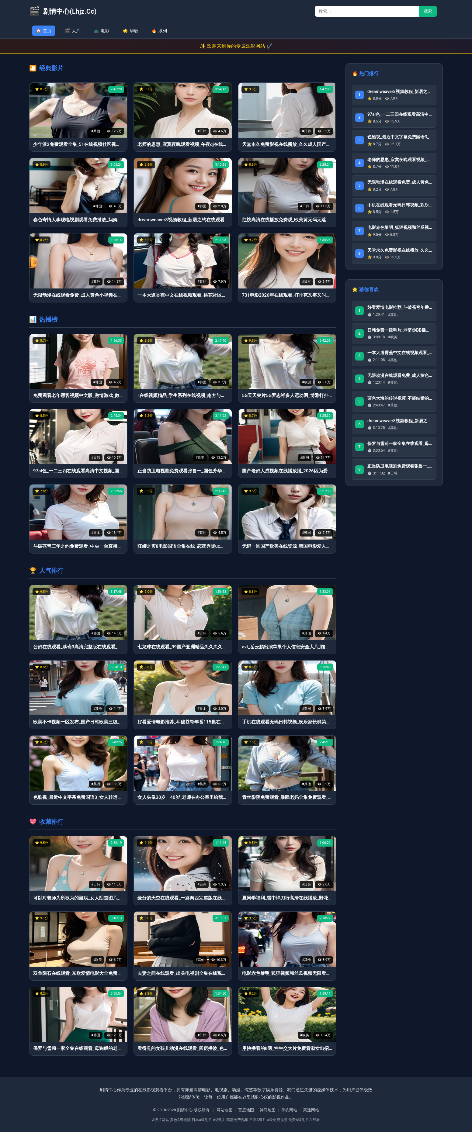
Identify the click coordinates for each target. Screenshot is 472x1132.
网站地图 (224, 1110)
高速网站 (311, 1110)
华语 (130, 30)
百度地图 (246, 1110)
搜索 (428, 11)
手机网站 (289, 1110)
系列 (159, 30)
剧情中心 (185, 1110)
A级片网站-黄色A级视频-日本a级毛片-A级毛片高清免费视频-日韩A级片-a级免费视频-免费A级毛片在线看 (236, 1120)
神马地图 (268, 1110)
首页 (43, 30)
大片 (72, 30)
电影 (101, 30)
